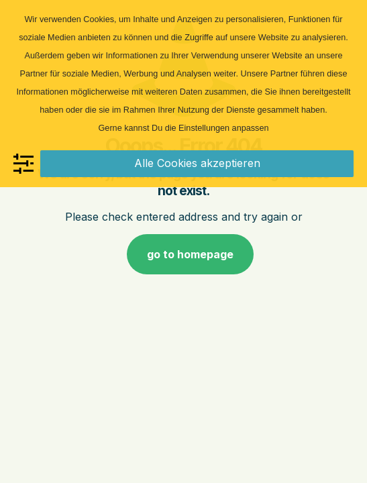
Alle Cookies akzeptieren (197, 163)
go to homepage (190, 254)
